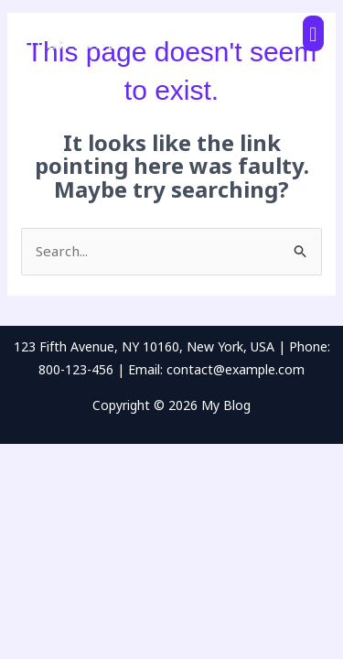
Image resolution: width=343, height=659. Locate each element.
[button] (313, 33)
